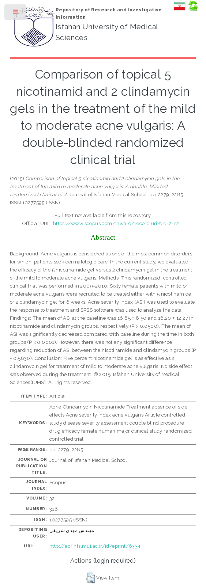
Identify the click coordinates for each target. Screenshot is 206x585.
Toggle (16, 13)
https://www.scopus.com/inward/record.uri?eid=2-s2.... (118, 223)
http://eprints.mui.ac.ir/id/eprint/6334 (95, 546)
